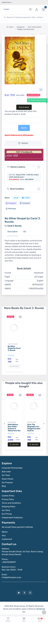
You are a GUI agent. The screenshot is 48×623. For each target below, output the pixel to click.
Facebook (25, 203)
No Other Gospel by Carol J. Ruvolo (14, 348)
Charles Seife (31, 422)
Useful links (6, 2)
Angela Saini (12, 422)
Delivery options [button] (16, 167)
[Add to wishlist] (40, 90)
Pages (7, 277)
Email (16, 198)
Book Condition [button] (15, 189)
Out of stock (24, 107)
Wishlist (23, 143)
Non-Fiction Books (34, 27)
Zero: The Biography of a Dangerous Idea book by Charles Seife (33, 429)
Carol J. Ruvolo (13, 344)
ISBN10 (8, 284)
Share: (7, 198)
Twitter (26, 198)
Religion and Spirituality (25, 29)
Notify (24, 128)
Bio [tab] (24, 231)
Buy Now (14, 444)
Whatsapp (11, 209)
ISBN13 (8, 288)
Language (9, 281)
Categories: (21, 27)
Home (10, 27)
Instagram (11, 203)
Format (8, 273)
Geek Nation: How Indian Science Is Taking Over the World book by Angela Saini (14, 430)
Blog (4, 486)
